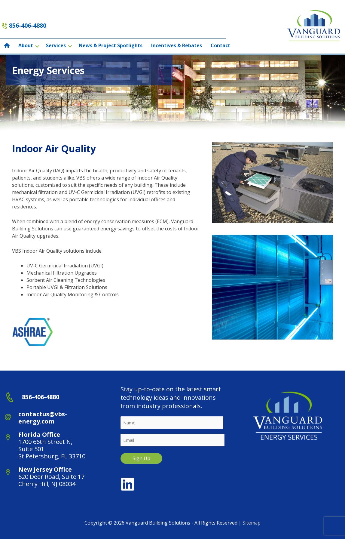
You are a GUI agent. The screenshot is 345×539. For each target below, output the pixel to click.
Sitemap (252, 522)
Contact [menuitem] (220, 45)
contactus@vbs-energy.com (42, 417)
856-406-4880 (27, 25)
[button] (37, 46)
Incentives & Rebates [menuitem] (176, 45)
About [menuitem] (25, 45)
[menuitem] (7, 46)
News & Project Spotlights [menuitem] (110, 45)
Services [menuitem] (56, 45)
